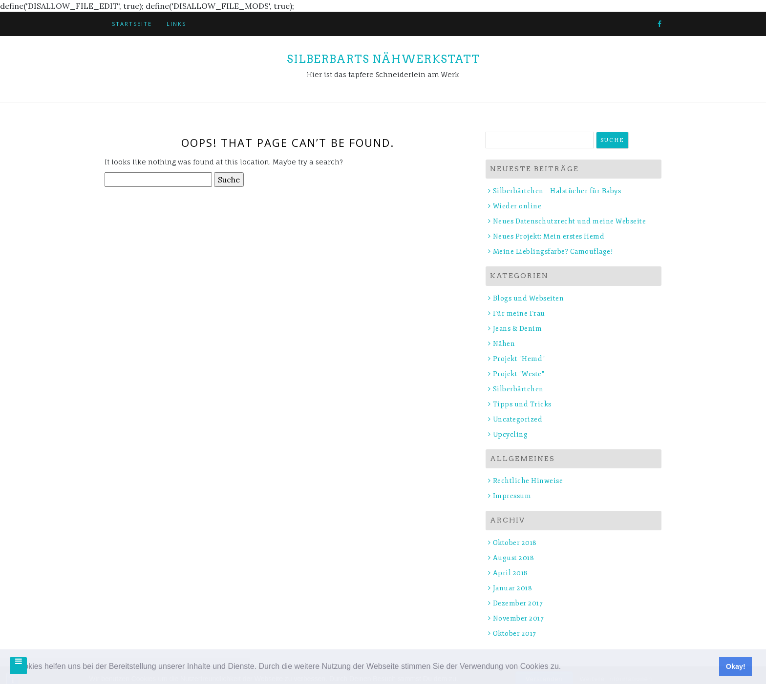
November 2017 (518, 618)
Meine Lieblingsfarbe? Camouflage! (553, 251)
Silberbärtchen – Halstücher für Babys (557, 191)
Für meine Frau (519, 313)
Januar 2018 (512, 588)
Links (176, 23)
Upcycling (510, 434)
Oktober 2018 (515, 543)
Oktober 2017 (514, 633)
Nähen (504, 344)
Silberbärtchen (518, 389)
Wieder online (517, 206)
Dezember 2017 (518, 603)
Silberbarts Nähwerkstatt (383, 59)
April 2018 (510, 573)
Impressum (512, 496)
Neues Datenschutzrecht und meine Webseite (569, 221)
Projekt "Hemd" (519, 359)
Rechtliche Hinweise (528, 481)
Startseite (132, 23)
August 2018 (513, 558)
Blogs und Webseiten (528, 298)
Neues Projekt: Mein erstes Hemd (549, 236)
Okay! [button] (735, 666)
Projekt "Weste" (519, 374)
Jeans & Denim (517, 328)
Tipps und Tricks (522, 404)
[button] (564, 667)
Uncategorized (518, 419)
